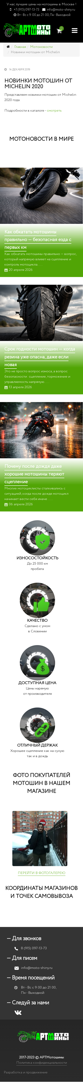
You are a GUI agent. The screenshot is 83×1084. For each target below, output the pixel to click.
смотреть (54, 110)
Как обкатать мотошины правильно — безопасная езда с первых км (37, 239)
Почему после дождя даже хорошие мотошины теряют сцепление (34, 474)
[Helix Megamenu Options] (74, 30)
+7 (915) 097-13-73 (26, 9)
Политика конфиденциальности (41, 1062)
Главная (20, 46)
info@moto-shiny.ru (61, 9)
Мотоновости (41, 46)
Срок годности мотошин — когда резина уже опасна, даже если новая (39, 357)
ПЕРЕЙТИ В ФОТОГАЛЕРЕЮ (41, 873)
